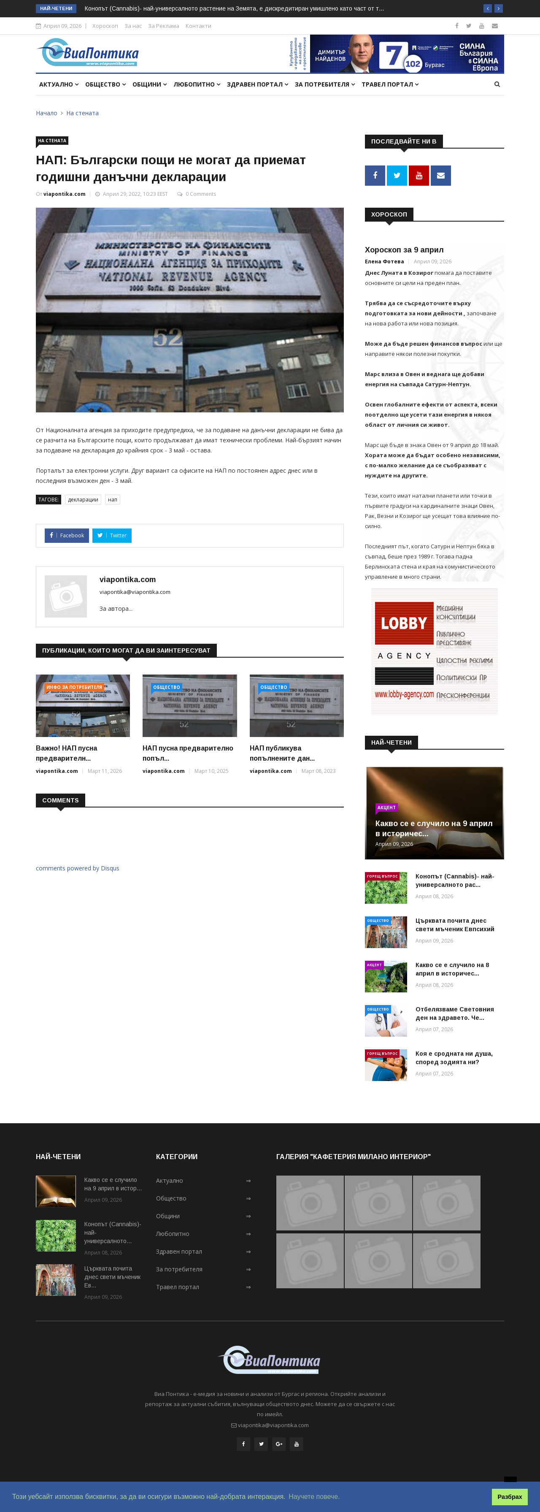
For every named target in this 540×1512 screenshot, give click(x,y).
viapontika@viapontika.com (135, 592)
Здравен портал (257, 84)
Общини (149, 84)
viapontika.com (64, 194)
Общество (105, 84)
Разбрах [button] (510, 1496)
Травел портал (390, 84)
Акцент (387, 806)
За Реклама (163, 26)
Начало (46, 113)
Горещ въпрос (382, 874)
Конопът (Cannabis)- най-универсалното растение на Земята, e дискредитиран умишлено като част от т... (234, 8)
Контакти (198, 26)
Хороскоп (105, 26)
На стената (82, 113)
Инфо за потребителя (74, 687)
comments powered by (77, 868)
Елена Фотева (384, 260)
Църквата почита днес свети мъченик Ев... (112, 1275)
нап (112, 499)
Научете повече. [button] (314, 1496)
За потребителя (325, 84)
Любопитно (196, 84)
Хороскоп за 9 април (404, 248)
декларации (83, 499)
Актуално (58, 84)
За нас (133, 26)
